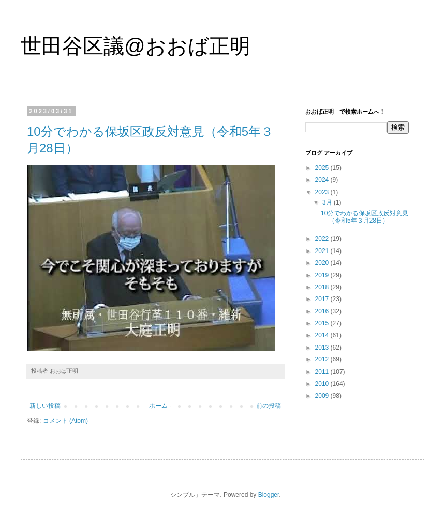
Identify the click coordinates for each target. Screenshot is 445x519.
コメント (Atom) (65, 420)
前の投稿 (268, 406)
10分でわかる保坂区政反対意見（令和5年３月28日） (364, 217)
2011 (323, 371)
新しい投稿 (45, 406)
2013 (323, 347)
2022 (323, 238)
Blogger (268, 494)
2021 (323, 251)
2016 (323, 311)
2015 (323, 323)
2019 (323, 275)
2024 (323, 179)
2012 (323, 359)
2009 (323, 395)
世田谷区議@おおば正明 (135, 46)
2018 (323, 287)
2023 (323, 192)
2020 (323, 262)
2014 (323, 335)
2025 (323, 167)
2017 (323, 299)
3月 (328, 202)
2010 (323, 383)
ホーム (158, 406)
